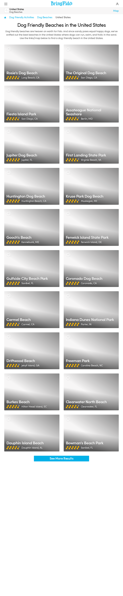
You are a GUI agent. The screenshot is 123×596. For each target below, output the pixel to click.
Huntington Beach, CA (33, 201)
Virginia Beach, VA (91, 159)
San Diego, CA (89, 77)
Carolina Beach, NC (92, 365)
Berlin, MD (87, 118)
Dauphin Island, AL (32, 447)
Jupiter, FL (26, 159)
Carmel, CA (27, 324)
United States (63, 17)
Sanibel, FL (27, 283)
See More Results (61, 458)
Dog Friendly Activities (21, 17)
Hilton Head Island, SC (34, 406)
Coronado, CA (89, 283)
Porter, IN (86, 324)
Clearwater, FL (89, 406)
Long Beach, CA (30, 77)
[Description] (8, 49)
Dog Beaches (44, 17)
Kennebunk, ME (30, 242)
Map (116, 10)
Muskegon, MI (89, 201)
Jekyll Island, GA (30, 365)
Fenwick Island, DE (91, 242)
